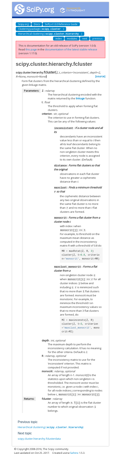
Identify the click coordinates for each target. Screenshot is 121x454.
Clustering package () (41, 29)
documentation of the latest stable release (71, 49)
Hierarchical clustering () (50, 33)
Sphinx (74, 449)
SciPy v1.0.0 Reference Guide (61, 24)
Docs (37, 24)
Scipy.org (23, 24)
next (84, 38)
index (58, 38)
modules (72, 38)
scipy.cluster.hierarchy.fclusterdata (39, 435)
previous (97, 38)
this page (31, 49)
